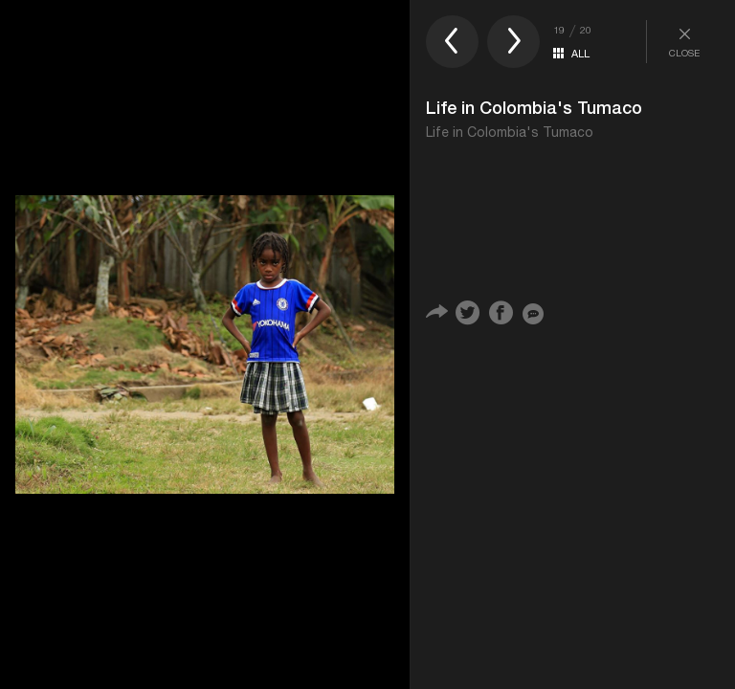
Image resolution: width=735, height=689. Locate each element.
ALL (580, 53)
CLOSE (684, 41)
